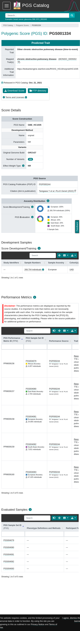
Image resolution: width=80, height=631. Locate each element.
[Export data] (73, 255)
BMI (33, 19)
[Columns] (66, 255)
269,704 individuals (32, 269)
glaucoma (27, 19)
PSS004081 (31, 416)
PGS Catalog (8, 25)
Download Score (14, 90)
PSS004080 (31, 389)
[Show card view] (54, 330)
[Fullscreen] (59, 255)
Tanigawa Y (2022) (56, 191)
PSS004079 (31, 361)
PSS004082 (31, 444)
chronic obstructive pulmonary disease (36, 59)
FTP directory (38, 90)
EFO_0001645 (41, 19)
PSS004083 (31, 472)
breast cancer (18, 19)
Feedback (77, 226)
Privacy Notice (37, 624)
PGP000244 (44, 184)
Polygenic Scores (22, 25)
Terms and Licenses (14, 97)
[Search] (43, 255)
